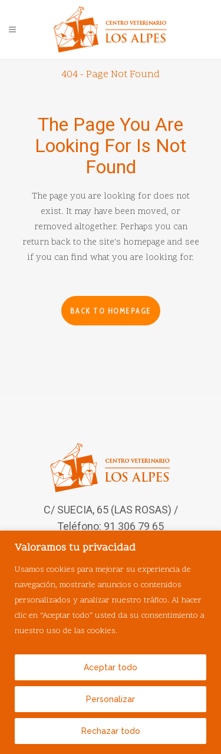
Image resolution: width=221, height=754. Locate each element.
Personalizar (110, 699)
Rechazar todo (110, 731)
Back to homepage (110, 310)
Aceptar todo (110, 667)
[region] (110, 642)
